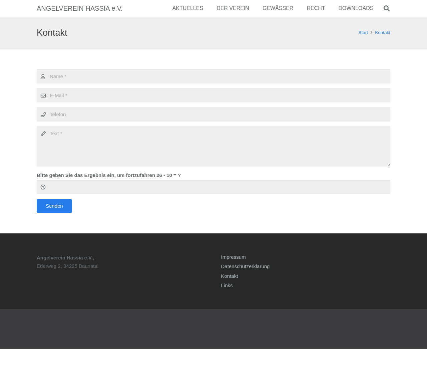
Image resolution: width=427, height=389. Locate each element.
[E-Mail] (213, 95)
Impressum (233, 257)
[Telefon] (213, 115)
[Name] (213, 76)
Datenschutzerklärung (245, 266)
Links (227, 285)
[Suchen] (386, 8)
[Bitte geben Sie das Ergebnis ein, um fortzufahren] (213, 187)
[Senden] (54, 206)
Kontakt (229, 276)
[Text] (213, 147)
